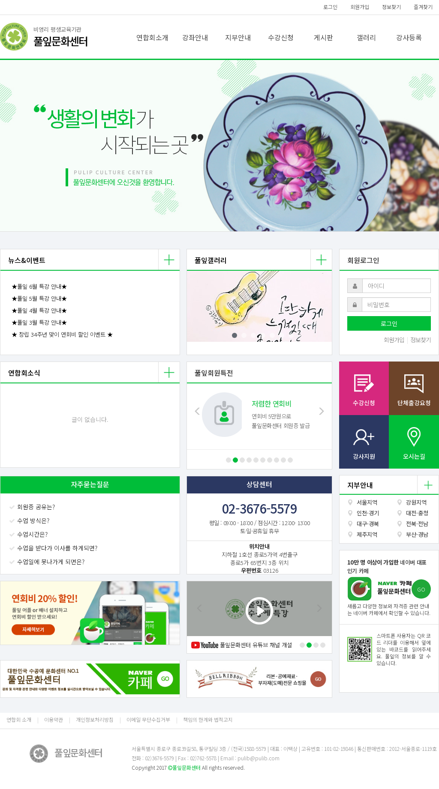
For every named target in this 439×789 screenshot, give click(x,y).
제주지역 (367, 534)
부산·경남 (417, 534)
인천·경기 (368, 513)
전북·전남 (417, 524)
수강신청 (281, 37)
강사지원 (364, 456)
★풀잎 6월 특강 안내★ (39, 286)
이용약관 (53, 719)
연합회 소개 (18, 719)
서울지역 (367, 502)
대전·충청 (417, 513)
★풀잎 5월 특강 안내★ (39, 298)
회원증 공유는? (33, 506)
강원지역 (416, 502)
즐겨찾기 (423, 6)
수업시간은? (29, 534)
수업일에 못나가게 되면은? (47, 561)
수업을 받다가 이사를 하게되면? (54, 548)
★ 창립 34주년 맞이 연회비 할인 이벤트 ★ (62, 334)
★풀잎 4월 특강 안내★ (39, 310)
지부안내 (238, 37)
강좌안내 (195, 37)
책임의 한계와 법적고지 (208, 719)
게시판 (323, 37)
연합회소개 (152, 37)
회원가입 (359, 6)
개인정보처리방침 (95, 719)
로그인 (330, 6)
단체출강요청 (414, 402)
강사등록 (409, 37)
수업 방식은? (30, 520)
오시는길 (414, 456)
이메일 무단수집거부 (148, 719)
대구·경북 (368, 524)
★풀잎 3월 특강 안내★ (39, 322)
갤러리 (366, 37)
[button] (33, 146)
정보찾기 (391, 6)
